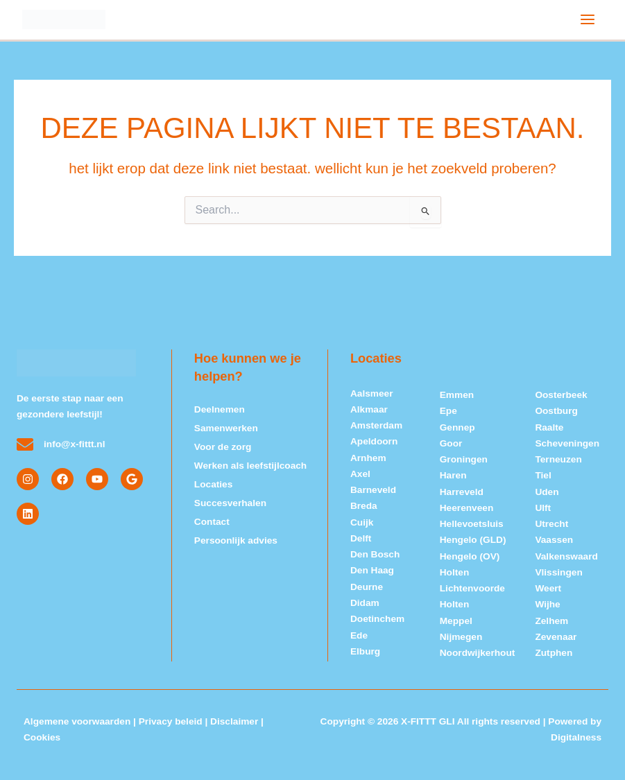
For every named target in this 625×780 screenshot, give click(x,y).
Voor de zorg (223, 444)
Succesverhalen (230, 498)
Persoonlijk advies (235, 533)
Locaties (213, 480)
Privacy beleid (171, 721)
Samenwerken (226, 427)
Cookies (42, 737)
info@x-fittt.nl (74, 444)
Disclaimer (234, 721)
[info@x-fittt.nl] (25, 444)
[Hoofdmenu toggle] (587, 19)
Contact (212, 515)
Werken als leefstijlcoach (250, 462)
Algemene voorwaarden (77, 721)
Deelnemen (219, 409)
